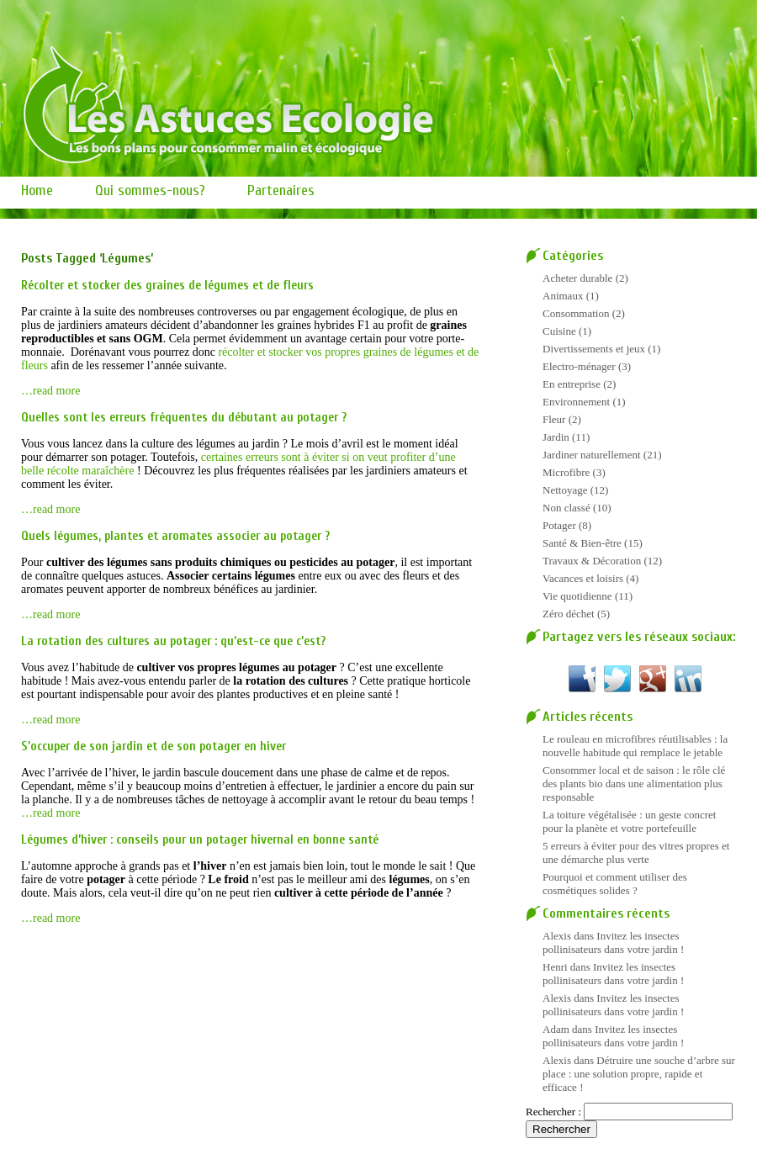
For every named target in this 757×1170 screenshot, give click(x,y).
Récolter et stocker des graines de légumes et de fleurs (167, 285)
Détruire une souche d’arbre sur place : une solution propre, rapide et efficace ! (639, 1073)
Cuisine (559, 331)
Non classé (566, 507)
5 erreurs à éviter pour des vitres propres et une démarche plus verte (636, 852)
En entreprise (572, 384)
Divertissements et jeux (594, 348)
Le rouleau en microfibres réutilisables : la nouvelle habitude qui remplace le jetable (635, 746)
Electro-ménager (579, 366)
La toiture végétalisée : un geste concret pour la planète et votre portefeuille (629, 821)
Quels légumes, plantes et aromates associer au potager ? (175, 536)
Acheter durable (577, 278)
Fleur (554, 419)
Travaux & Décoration (592, 560)
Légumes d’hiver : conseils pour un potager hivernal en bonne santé (199, 840)
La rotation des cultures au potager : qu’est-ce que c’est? (173, 641)
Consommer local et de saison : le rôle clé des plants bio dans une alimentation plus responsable (634, 783)
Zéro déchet (569, 613)
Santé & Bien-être (582, 543)
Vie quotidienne (577, 596)
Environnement (576, 401)
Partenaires (281, 190)
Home (37, 190)
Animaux (563, 295)
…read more (50, 390)
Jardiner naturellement (592, 454)
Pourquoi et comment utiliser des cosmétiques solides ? (615, 884)
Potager (559, 525)
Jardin (556, 437)
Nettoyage (565, 490)
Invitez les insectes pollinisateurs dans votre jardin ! (613, 942)
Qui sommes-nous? (150, 190)
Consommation (576, 313)
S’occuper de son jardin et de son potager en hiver (153, 746)
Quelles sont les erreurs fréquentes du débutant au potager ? (184, 417)
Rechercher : (553, 1111)
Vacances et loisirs (583, 578)
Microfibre (566, 472)
